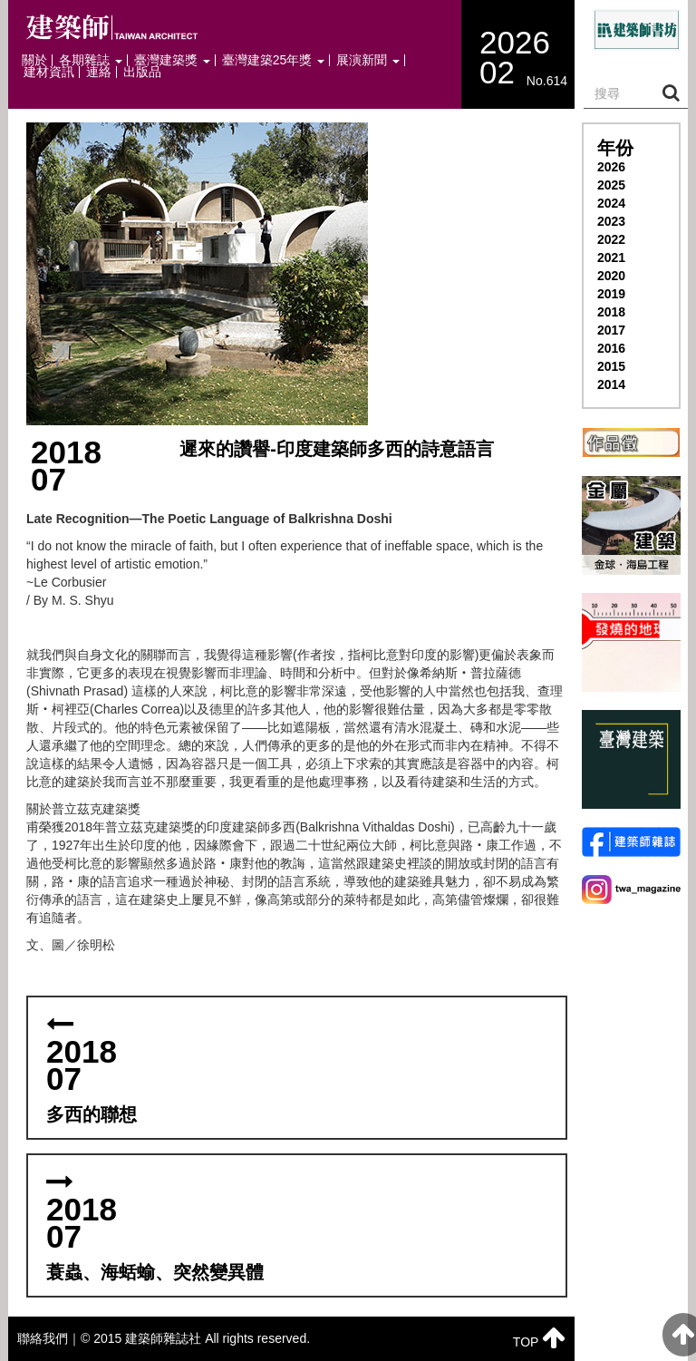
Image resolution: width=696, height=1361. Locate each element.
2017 (611, 330)
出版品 (142, 72)
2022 (611, 239)
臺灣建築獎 (172, 60)
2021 (611, 257)
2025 (611, 185)
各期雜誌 (90, 60)
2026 (611, 167)
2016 (611, 348)
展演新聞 (368, 60)
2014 (611, 384)
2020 (611, 275)
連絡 (98, 72)
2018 (611, 312)
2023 (611, 221)
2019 (611, 294)
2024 (611, 203)
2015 (611, 366)
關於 (34, 60)
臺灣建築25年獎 (273, 60)
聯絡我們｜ (49, 1338)
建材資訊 (49, 72)
